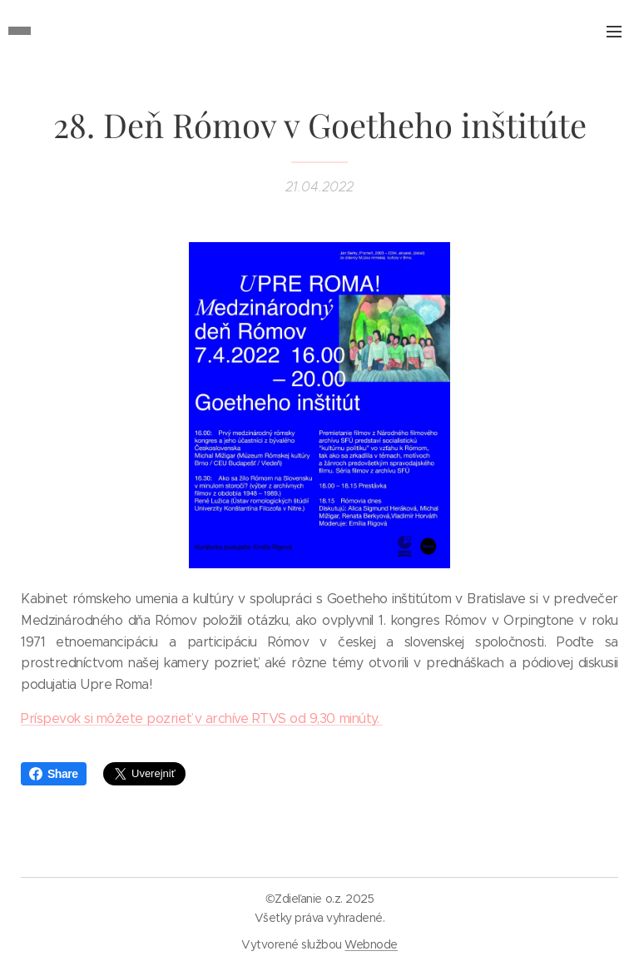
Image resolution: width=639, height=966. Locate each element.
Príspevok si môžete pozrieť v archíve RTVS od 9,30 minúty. (202, 718)
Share (53, 773)
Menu (614, 31)
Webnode (371, 944)
